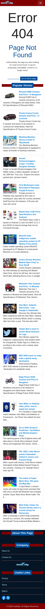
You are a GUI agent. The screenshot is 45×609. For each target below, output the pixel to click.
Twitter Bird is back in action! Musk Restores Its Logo (29, 331)
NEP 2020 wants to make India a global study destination (30, 358)
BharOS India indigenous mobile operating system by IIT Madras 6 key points (29, 240)
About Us (6, 551)
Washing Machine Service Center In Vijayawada (27, 140)
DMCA (4, 591)
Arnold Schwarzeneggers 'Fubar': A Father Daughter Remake (27, 162)
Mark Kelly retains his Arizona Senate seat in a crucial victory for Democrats (30, 509)
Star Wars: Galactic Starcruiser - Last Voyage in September (28, 308)
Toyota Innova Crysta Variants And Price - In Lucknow (29, 116)
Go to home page (28, 78)
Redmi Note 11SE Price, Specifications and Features (30, 214)
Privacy (5, 578)
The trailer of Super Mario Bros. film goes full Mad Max (29, 481)
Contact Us (6, 557)
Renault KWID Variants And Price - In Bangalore (30, 93)
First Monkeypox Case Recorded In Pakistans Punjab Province (29, 188)
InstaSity (16, 606)
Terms (4, 585)
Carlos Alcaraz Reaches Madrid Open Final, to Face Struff (30, 262)
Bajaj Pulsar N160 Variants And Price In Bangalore (28, 379)
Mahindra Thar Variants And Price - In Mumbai (29, 285)
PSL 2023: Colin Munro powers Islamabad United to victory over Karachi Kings (29, 456)
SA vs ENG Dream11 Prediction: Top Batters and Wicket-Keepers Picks (29, 432)
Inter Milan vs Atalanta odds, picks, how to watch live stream (29, 406)
